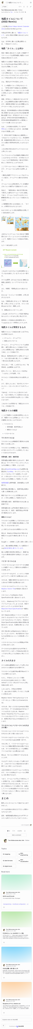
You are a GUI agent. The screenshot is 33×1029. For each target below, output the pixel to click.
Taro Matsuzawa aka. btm (9, 10)
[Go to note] (16, 900)
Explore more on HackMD (10, 1019)
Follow (20, 10)
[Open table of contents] (3, 1025)
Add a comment (16, 835)
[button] (25, 12)
